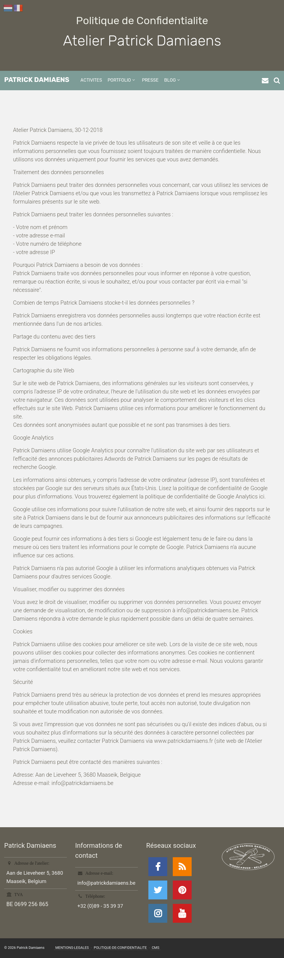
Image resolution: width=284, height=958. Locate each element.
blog (170, 80)
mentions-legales (72, 948)
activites (91, 80)
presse (150, 80)
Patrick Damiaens (36, 80)
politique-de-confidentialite (120, 948)
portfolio (119, 80)
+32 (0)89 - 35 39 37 (100, 906)
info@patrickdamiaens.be (106, 883)
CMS (155, 948)
